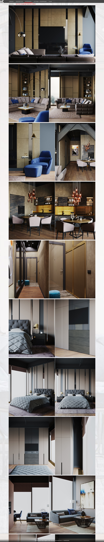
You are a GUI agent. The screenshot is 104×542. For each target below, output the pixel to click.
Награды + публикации (40, 1)
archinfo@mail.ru (58, 540)
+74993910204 (66, 540)
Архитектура (19, 1)
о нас (50, 1)
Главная (11, 1)
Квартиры (11, 4)
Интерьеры (28, 1)
